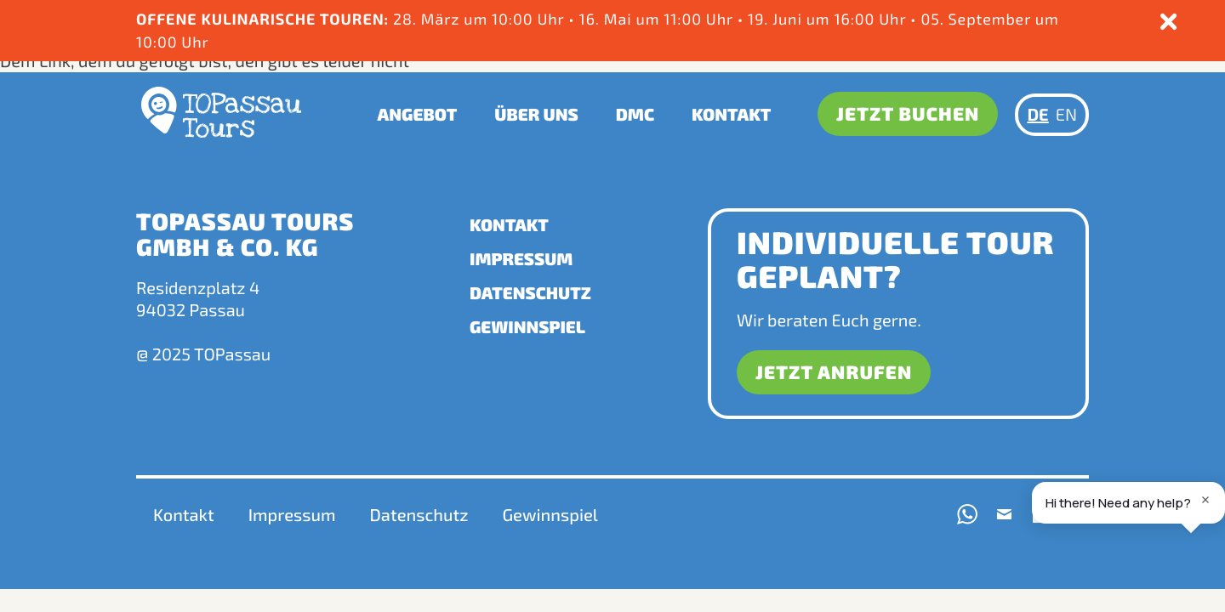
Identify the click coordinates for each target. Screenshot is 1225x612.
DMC (635, 113)
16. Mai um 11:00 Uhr (658, 18)
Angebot (417, 113)
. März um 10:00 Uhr (491, 18)
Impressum (521, 259)
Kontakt (732, 113)
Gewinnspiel (527, 327)
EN (1066, 113)
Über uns (536, 113)
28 (403, 18)
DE (1037, 113)
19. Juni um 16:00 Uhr (830, 18)
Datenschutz (530, 293)
